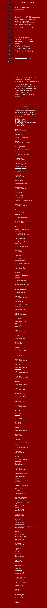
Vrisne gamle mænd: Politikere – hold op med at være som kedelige (23, 475)
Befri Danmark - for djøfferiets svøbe (19, 262)
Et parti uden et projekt (17, 112)
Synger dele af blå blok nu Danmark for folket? (21, 58)
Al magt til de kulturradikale (18, 543)
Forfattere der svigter (17, 555)
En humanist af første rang (18, 359)
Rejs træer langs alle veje (18, 318)
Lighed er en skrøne (17, 82)
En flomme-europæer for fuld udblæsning (20, 245)
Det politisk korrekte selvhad (18, 429)
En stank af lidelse (17, 427)
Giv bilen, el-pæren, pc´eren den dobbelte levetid (20, 572)
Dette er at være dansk (17, 39)
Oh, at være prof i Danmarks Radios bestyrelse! (20, 509)
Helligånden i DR (17, 507)
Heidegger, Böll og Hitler (17, 96)
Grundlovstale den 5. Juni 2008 (18, 490)
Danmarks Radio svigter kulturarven (19, 46)
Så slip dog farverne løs (17, 199)
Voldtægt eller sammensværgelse (19, 255)
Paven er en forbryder (17, 417)
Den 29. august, (16, 118)
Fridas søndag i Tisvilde (17, 37)
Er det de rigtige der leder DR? (18, 7)
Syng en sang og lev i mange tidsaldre (19, 19)
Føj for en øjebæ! (17, 398)
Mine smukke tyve (17, 388)
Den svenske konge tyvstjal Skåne (18, 48)
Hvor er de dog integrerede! (18, 393)
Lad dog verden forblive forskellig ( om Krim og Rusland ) (21, 98)
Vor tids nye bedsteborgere (18, 274)
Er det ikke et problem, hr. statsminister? (19, 565)
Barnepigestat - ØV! (17, 478)
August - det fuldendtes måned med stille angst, (20, 120)
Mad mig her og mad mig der (18, 376)
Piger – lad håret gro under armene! (19, 301)
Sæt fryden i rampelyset (17, 141)
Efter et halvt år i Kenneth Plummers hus (19, 524)
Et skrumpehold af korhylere (18, 560)
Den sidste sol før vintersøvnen (18, 153)
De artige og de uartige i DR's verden (19, 108)
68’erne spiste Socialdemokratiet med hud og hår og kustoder (22, 502)
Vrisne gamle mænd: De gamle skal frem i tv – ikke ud (21, 485)
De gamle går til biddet (17, 410)
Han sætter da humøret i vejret (18, 272)
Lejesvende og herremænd (18, 306)
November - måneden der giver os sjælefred (20, 146)
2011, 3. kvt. (16, 114)
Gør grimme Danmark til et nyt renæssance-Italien (21, 582)
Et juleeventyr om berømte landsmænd (19, 514)
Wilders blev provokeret (17, 340)
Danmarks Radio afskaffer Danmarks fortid (20, 77)
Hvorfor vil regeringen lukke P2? (18, 422)
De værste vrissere (17, 386)
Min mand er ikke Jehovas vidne (18, 158)
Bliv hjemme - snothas (17, 277)
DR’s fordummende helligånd (18, 84)
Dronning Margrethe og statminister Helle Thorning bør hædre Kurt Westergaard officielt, (25, 122)
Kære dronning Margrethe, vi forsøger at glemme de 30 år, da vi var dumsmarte (24, 34)
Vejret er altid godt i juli (17, 43)
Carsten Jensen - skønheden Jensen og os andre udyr (21, 221)
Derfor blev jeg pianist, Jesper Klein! (19, 197)
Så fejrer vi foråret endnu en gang (19, 180)
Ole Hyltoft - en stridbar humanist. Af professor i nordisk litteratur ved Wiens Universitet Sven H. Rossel (27, 526)
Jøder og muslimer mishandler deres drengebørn (20, 163)
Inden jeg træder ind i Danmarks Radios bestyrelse (21, 536)
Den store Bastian (17, 444)
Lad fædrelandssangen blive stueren (19, 86)
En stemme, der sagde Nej (18, 337)
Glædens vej (16, 52)
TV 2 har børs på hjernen (18, 381)
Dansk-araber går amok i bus (18, 187)
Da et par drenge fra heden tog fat (18, 50)
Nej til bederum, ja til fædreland (18, 22)
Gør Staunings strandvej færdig (18, 468)
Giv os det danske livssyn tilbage (18, 400)
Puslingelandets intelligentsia (18, 587)
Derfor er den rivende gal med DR (19, 11)
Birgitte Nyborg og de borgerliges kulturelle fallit (20, 139)
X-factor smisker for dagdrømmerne (19, 216)
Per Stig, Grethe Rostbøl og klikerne (19, 291)
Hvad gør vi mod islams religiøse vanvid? (20, 41)
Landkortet (16, 323)
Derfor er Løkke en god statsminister (19, 24)
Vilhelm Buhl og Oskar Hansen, (18, 116)
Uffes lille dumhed (17, 279)
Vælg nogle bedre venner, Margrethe (19, 352)
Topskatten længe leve (17, 296)
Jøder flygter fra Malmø (17, 354)
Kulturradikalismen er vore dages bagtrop (20, 260)
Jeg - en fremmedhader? (18, 439)
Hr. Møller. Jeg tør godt (17, 185)
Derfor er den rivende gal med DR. (19, 27)
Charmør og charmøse (17, 383)
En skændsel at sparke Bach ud (18, 325)
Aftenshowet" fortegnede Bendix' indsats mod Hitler (21, 94)
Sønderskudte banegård (17, 456)
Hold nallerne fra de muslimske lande (19, 446)
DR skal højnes (16, 432)
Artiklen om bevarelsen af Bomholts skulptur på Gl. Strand (22, 284)
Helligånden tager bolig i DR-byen (19, 134)
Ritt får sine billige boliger (18, 461)
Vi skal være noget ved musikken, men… (19, 104)
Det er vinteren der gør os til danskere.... (19, 136)
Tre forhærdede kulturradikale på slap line (20, 577)
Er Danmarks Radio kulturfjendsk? (19, 463)
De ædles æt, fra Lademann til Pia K (19, 51)
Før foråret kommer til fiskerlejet (18, 192)
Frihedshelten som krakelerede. (18, 79)
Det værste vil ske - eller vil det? (18, 405)
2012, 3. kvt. (19, 114)
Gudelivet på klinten (17, 106)
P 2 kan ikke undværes (17, 335)
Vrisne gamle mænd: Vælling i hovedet (19, 492)
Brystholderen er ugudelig (18, 371)
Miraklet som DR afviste (18, 71)
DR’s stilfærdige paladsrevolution (19, 364)
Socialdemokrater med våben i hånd (19, 599)
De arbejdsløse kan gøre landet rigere (19, 151)
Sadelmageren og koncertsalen (18, 434)
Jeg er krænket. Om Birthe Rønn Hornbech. (20, 267)
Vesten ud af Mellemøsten (18, 175)
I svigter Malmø (16, 226)
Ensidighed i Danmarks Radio (18, 110)
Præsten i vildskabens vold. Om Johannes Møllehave (21, 289)
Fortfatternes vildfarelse (17, 519)
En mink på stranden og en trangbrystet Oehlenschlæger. (21, 81)
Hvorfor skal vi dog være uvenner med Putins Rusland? (21, 88)
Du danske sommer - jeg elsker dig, (19, 124)
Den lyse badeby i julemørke (18, 204)
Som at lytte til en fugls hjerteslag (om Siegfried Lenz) (21, 497)
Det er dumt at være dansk (18, 601)
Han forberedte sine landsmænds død (19, 170)
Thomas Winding (17, 480)
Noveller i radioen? (17, 92)
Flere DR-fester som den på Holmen (19, 90)
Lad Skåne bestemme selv (18, 451)
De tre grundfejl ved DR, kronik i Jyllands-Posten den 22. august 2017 (23, 17)
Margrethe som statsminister (18, 250)
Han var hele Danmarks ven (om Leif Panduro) (20, 168)
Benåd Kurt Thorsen (17, 589)
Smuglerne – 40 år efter (17, 330)
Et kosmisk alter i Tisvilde (18, 243)
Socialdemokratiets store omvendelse (19, 9)
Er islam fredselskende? (17, 415)
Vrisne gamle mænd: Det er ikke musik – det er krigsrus (21, 473)
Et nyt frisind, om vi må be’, (18, 129)
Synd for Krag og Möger (17, 214)
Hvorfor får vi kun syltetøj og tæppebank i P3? (20, 594)
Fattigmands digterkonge (18, 548)
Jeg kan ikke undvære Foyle (18, 182)
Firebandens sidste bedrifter (18, 553)
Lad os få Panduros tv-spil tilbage (19, 584)
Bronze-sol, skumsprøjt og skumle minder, (20, 16)
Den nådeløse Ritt (17, 209)
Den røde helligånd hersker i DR (18, 25)
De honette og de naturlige (18, 531)
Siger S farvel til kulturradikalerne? (19, 342)
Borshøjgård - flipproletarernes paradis (19, 45)
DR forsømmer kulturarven (18, 308)
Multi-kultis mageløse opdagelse (18, 228)
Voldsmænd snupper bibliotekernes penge (20, 238)
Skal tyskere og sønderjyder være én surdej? (20, 233)
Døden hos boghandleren (18, 369)
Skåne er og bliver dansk (18, 231)
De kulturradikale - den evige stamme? (19, 538)
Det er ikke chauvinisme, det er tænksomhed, (25, 114)
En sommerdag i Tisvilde (18, 313)
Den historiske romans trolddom (18, 521)
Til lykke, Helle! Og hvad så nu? (18, 570)
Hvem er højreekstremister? (18, 347)
